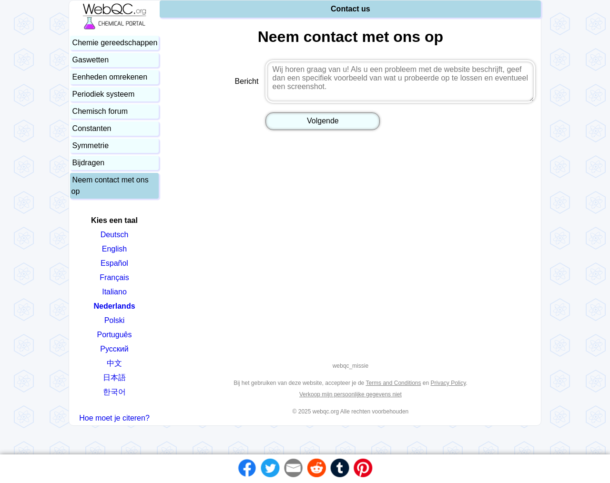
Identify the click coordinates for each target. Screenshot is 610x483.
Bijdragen (88, 163)
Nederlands (114, 306)
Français (114, 277)
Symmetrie (90, 145)
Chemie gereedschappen (115, 43)
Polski (114, 320)
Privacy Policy (448, 383)
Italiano (114, 292)
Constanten (92, 128)
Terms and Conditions (393, 383)
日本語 (114, 377)
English (114, 249)
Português (114, 335)
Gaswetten (90, 60)
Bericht (247, 81)
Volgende (323, 121)
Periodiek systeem (103, 94)
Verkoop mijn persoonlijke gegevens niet (350, 394)
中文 (114, 363)
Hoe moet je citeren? (114, 418)
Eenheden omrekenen (109, 77)
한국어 (114, 392)
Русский (114, 349)
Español (114, 263)
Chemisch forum (100, 111)
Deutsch (115, 235)
